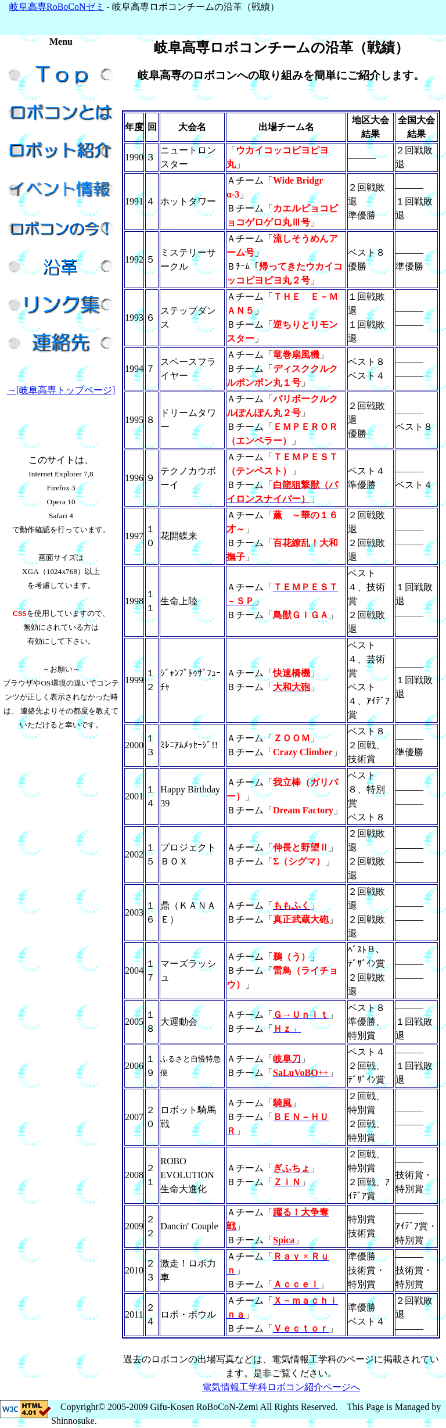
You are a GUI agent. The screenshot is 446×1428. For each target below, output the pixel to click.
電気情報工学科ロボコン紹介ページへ (281, 1387)
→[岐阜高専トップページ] (61, 390)
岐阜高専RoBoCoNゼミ (57, 7)
